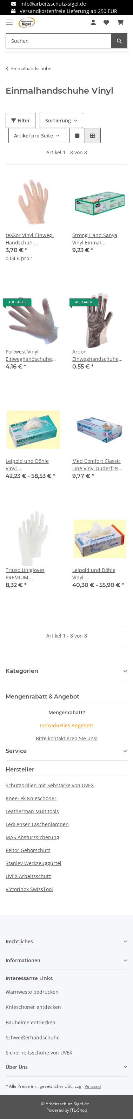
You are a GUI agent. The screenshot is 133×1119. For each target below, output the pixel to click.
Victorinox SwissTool (29, 889)
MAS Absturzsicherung (32, 837)
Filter (20, 120)
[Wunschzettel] (106, 22)
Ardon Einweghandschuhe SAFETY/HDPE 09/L (95, 355)
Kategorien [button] (22, 671)
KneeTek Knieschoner (31, 798)
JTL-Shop (78, 1110)
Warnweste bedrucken (32, 992)
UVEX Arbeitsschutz (28, 876)
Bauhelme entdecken (30, 1022)
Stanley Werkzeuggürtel (33, 863)
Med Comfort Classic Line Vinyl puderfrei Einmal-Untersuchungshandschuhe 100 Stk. (100, 465)
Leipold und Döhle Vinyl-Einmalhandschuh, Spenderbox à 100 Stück (28, 465)
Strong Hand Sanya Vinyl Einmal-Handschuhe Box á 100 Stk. (99, 239)
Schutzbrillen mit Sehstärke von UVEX (50, 785)
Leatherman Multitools (32, 811)
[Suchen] (59, 40)
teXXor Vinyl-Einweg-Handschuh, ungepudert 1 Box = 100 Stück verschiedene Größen (31, 239)
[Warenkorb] (120, 22)
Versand (93, 1086)
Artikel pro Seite (33, 135)
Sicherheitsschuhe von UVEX (39, 1052)
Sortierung (58, 120)
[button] (93, 22)
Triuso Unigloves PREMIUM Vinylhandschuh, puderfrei (25, 574)
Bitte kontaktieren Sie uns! (67, 738)
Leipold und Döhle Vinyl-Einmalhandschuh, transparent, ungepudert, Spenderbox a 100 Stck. (99, 574)
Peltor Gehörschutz (28, 850)
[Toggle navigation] (9, 19)
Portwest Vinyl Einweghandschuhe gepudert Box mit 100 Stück (31, 355)
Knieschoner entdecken (33, 1007)
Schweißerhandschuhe (33, 1037)
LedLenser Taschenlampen (37, 824)
